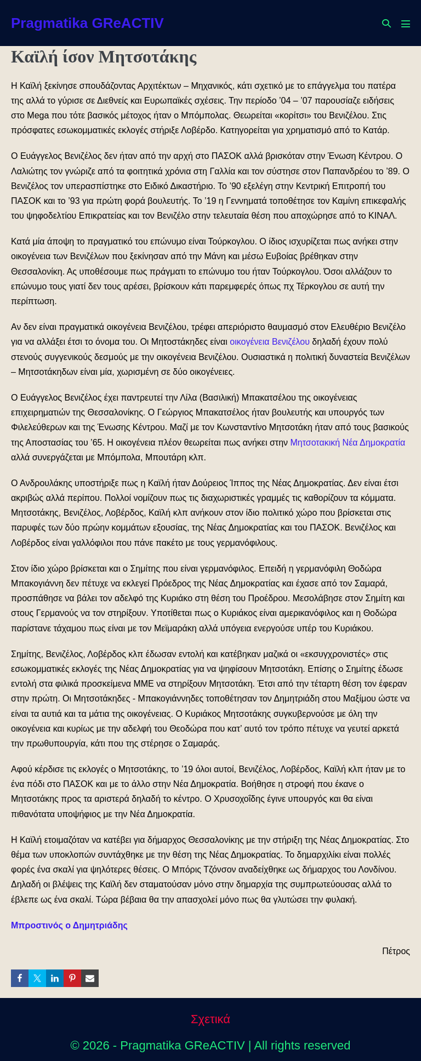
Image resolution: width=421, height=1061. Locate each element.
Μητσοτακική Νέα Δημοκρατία (347, 442)
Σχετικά (210, 1019)
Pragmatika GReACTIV (87, 23)
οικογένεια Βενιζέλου (270, 341)
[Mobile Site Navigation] (405, 23)
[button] (386, 23)
